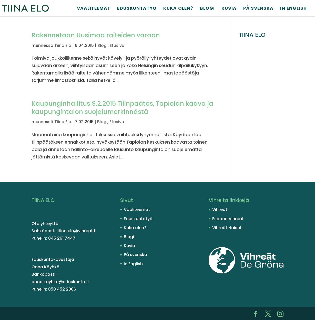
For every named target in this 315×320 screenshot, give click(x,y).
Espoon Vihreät (228, 219)
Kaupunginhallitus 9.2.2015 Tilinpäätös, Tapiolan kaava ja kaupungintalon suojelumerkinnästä (122, 107)
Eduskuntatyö (137, 8)
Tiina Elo (62, 45)
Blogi (207, 8)
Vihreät (219, 209)
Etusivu (117, 45)
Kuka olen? (178, 8)
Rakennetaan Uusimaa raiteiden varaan (96, 35)
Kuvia (229, 8)
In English (293, 8)
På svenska (258, 8)
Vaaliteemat (93, 8)
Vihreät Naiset (227, 228)
